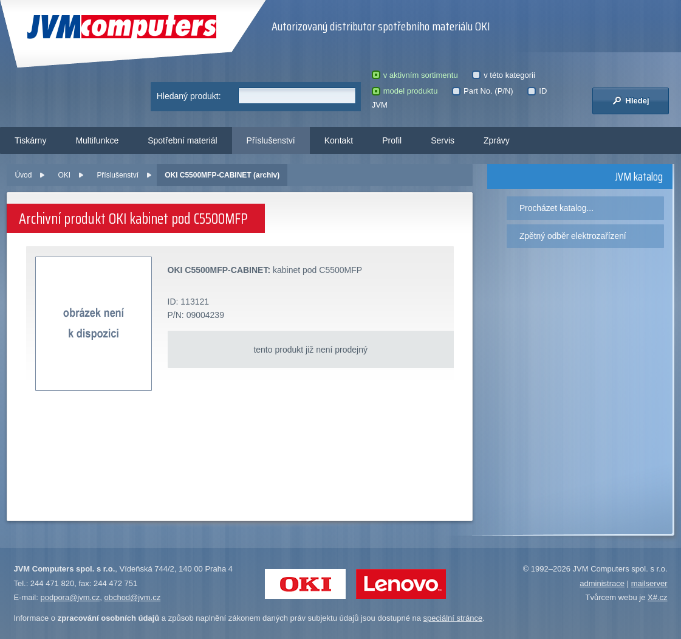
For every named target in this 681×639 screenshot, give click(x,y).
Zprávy (497, 140)
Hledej (630, 100)
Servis (442, 140)
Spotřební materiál (182, 140)
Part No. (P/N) (482, 90)
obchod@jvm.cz (132, 597)
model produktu (405, 90)
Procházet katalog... (556, 208)
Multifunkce (96, 140)
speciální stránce (453, 618)
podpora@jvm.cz (70, 597)
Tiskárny (30, 140)
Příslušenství (271, 140)
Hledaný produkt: (189, 96)
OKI (64, 175)
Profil (392, 140)
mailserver (649, 583)
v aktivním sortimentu (415, 75)
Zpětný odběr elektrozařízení (572, 236)
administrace (602, 583)
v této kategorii (503, 75)
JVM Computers (121, 27)
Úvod (23, 175)
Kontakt (338, 140)
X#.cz (658, 597)
